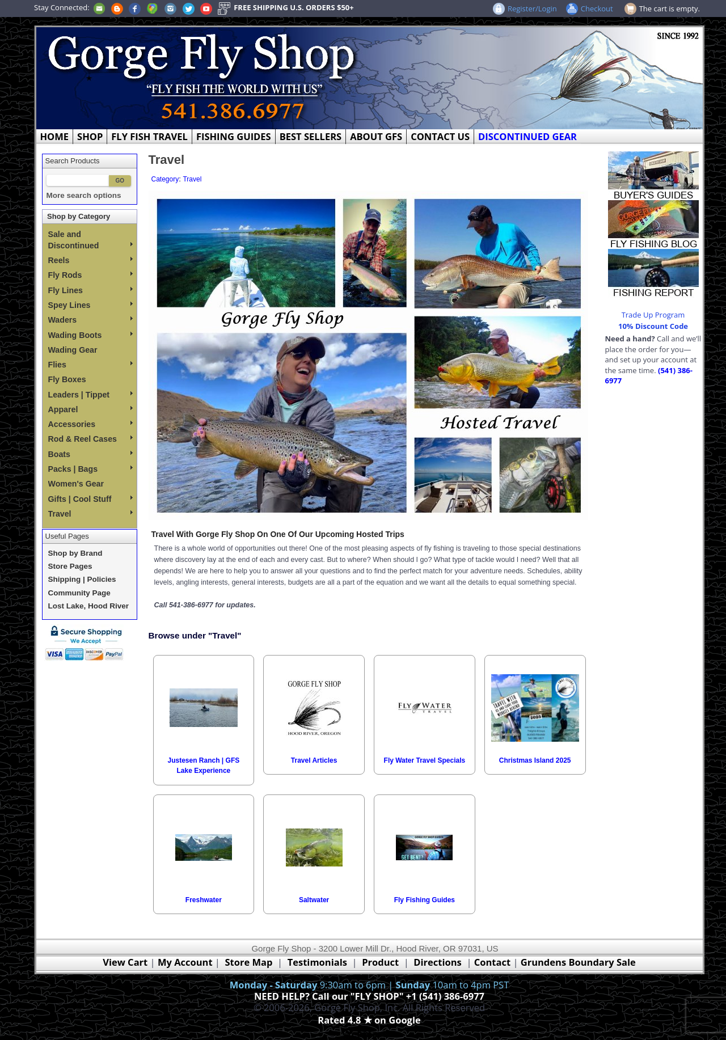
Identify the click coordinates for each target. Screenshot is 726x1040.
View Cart (125, 962)
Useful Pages (67, 536)
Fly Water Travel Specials (425, 760)
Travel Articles (314, 760)
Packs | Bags (90, 469)
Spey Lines (90, 305)
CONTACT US (440, 136)
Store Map (249, 962)
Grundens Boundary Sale (578, 962)
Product (380, 962)
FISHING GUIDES (233, 136)
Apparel (90, 409)
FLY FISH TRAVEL (149, 136)
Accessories (90, 424)
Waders (90, 319)
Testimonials (317, 962)
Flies (90, 364)
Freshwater (203, 900)
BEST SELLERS (310, 136)
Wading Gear (73, 349)
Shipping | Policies (82, 579)
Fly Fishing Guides (424, 900)
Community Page (79, 593)
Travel (90, 513)
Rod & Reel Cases (90, 438)
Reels (90, 260)
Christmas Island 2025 (535, 760)
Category (165, 179)
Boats (90, 454)
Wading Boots (90, 335)
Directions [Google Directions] (437, 962)
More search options (84, 195)
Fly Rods (90, 275)
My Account (185, 962)
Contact (493, 962)
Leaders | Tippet (90, 394)
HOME (54, 136)
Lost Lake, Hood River (88, 606)
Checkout (597, 8)
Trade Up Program (653, 315)
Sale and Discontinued (90, 240)
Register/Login (532, 8)
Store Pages (70, 566)
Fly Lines (90, 290)
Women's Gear (76, 483)
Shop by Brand (75, 553)
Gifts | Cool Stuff (90, 499)
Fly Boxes (67, 379)
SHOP (90, 136)
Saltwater (314, 900)
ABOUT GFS (376, 136)
